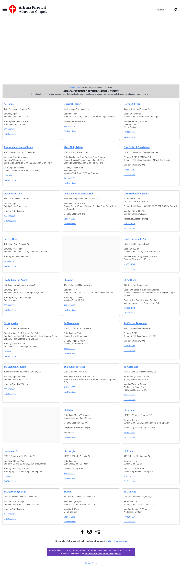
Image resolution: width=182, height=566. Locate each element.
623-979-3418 (129, 346)
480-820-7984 (129, 517)
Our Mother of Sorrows (136, 193)
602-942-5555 (129, 432)
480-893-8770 (129, 132)
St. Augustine (11, 323)
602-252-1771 (129, 308)
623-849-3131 (9, 351)
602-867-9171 (9, 476)
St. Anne (68, 280)
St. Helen (69, 410)
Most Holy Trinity (73, 147)
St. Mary (128, 451)
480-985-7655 (9, 129)
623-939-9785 (69, 219)
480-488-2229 (9, 216)
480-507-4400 (69, 305)
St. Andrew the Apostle (16, 280)
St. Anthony (130, 280)
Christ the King (72, 104)
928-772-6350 (129, 395)
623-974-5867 (9, 389)
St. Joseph (69, 451)
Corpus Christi (132, 104)
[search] (176, 9)
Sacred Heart (11, 239)
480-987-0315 (129, 170)
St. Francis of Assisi (74, 366)
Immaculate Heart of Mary (18, 147)
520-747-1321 (129, 224)
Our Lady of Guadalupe (137, 147)
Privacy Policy (91, 563)
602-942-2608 (69, 517)
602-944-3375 (69, 178)
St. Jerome (129, 410)
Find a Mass (75, 87)
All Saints (9, 104)
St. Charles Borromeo (135, 323)
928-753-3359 (129, 476)
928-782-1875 (69, 387)
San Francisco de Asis (135, 239)
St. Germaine (131, 366)
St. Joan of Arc (12, 451)
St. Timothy (130, 491)
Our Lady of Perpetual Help (79, 193)
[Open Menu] (5, 9)
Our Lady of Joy (13, 193)
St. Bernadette (71, 323)
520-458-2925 (9, 305)
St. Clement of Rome (15, 366)
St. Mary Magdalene (15, 491)
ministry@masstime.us (116, 541)
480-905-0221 (69, 348)
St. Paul (68, 491)
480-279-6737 (9, 514)
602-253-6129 (9, 175)
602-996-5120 (69, 473)
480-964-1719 (69, 126)
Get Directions (10, 134)
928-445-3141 (9, 261)
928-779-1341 (129, 264)
